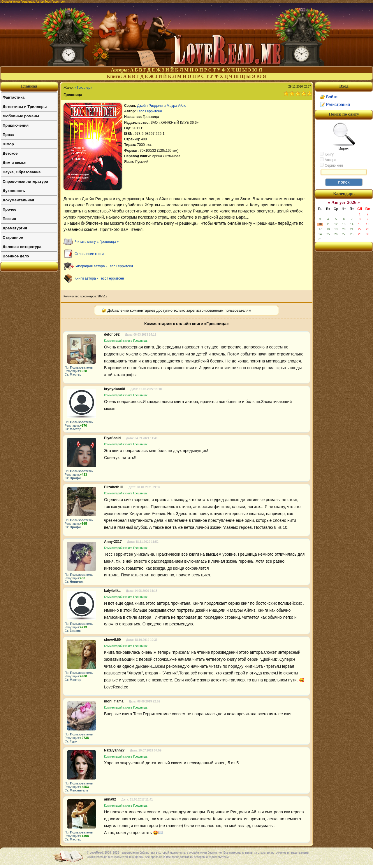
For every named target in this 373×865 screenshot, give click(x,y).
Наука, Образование (22, 172)
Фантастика (13, 97)
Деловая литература (22, 247)
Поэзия (9, 219)
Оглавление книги (89, 254)
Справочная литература (25, 181)
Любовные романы (21, 116)
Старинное (13, 237)
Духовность (14, 191)
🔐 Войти (328, 97)
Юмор (8, 144)
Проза (8, 134)
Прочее (9, 209)
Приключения (16, 125)
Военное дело (16, 256)
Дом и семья (15, 163)
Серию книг (331, 165)
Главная (29, 86)
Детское (10, 153)
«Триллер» (83, 88)
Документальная (18, 200)
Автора (328, 159)
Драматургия (15, 228)
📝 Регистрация (335, 104)
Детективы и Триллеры (25, 106)
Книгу (327, 154)
